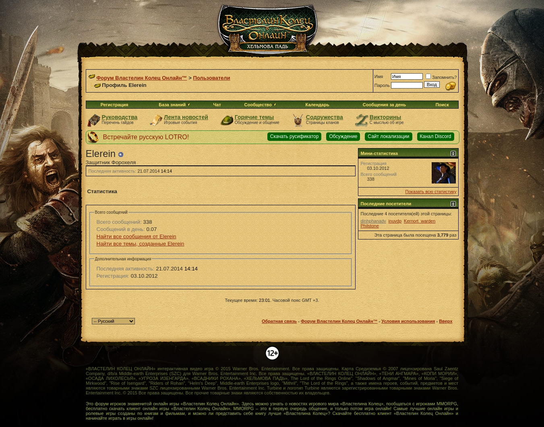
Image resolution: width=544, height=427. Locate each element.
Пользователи (211, 78)
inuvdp (395, 221)
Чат (217, 104)
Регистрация (114, 104)
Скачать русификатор (294, 136)
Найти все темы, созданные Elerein (140, 244)
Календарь (317, 104)
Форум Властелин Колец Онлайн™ (141, 78)
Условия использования (408, 321)
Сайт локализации (388, 136)
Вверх (445, 321)
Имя (378, 76)
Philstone (370, 225)
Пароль (382, 85)
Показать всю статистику (431, 191)
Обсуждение (343, 136)
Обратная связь (279, 321)
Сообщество (260, 104)
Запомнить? (441, 77)
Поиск (442, 104)
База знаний (172, 104)
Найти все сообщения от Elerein (136, 236)
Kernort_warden (419, 221)
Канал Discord (435, 136)
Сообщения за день (384, 104)
